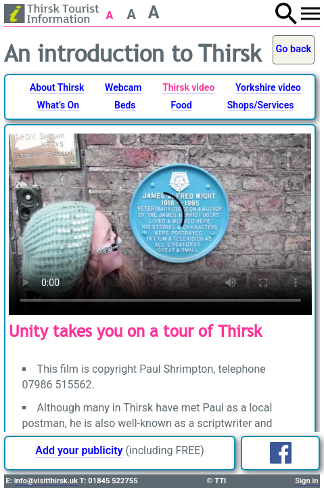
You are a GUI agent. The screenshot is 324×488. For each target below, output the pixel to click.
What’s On (58, 105)
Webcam (123, 87)
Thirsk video (188, 87)
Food (181, 105)
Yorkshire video (268, 87)
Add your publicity (78, 450)
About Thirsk (57, 87)
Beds (125, 105)
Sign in (306, 480)
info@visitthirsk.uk (46, 480)
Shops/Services (260, 105)
